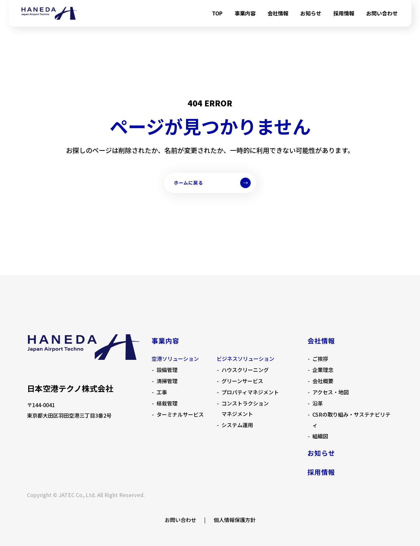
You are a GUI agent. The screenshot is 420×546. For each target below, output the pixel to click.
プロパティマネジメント (250, 392)
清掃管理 (167, 381)
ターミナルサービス (180, 414)
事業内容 (245, 13)
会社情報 (277, 13)
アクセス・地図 (330, 392)
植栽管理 (167, 403)
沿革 (317, 403)
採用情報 (343, 13)
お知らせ (310, 13)
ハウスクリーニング (245, 370)
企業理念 (322, 370)
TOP (217, 13)
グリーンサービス (242, 381)
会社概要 (322, 381)
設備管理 (167, 370)
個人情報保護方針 (235, 520)
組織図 (320, 436)
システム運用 (237, 425)
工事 (162, 392)
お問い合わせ (382, 13)
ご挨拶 (320, 358)
